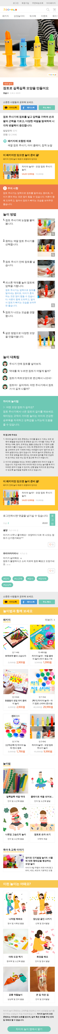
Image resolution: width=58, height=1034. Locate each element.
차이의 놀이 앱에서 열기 (29, 1029)
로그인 (16, 3)
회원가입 (25, 3)
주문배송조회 (37, 3)
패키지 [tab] (5, 15)
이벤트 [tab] (44, 15)
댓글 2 (5, 93)
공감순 (45, 523)
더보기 (50, 619)
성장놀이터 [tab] (19, 15)
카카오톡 (11, 107)
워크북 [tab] (33, 15)
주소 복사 (47, 107)
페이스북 (28, 107)
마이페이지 (51, 3)
